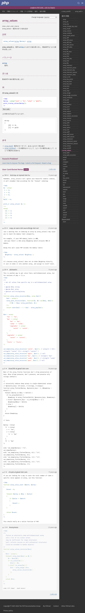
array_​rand (66, 109)
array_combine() (10, 148)
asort (64, 160)
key (64, 176)
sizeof (65, 208)
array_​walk (66, 153)
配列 (36, 11)
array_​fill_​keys (67, 51)
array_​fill (65, 49)
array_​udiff (66, 132)
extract (65, 171)
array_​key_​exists (68, 79)
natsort (65, 189)
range (64, 199)
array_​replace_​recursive (70, 116)
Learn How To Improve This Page (13, 163)
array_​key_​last (67, 84)
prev (64, 196)
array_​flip (66, 63)
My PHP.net (47, 606)
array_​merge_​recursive (70, 95)
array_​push (66, 107)
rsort (64, 203)
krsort (64, 180)
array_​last (66, 88)
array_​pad (66, 100)
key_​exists (66, 178)
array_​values (67, 150)
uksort (65, 215)
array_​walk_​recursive (69, 155)
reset (64, 201)
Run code (6, 109)
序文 (3, 11)
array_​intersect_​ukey (69, 74)
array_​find (66, 56)
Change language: (37, 17)
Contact (56, 606)
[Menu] (82, 3)
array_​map (66, 91)
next (64, 192)
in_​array (65, 173)
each (64, 222)
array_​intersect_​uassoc (70, 72)
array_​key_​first (67, 81)
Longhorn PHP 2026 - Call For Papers (42, 8)
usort (64, 217)
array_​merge (66, 93)
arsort (65, 157)
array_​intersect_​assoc (69, 68)
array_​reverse (67, 118)
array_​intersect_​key (69, 70)
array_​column (67, 31)
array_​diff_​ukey (67, 47)
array (17, 41)
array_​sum (66, 130)
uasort (65, 212)
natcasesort (66, 187)
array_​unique (67, 146)
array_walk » (79, 11)
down (8, 175)
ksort (64, 182)
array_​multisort (67, 97)
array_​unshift (67, 148)
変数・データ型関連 (26, 11)
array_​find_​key (67, 58)
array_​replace (67, 114)
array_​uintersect (68, 139)
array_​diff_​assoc (68, 40)
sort (64, 210)
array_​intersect (67, 65)
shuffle (65, 205)
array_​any (66, 24)
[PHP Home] (5, 3)
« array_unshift (65, 11)
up (3, 175)
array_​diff (66, 38)
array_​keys (66, 86)
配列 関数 (43, 11)
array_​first (66, 61)
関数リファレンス (12, 11)
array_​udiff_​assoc (68, 134)
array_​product (67, 104)
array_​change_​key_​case (70, 26)
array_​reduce (67, 111)
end (64, 169)
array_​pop (66, 102)
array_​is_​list (66, 77)
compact (65, 162)
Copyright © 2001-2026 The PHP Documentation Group (21, 606)
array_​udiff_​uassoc (68, 137)
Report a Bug (46, 163)
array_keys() (9, 146)
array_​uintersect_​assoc (70, 141)
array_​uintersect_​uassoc (70, 143)
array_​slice (66, 125)
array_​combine (67, 33)
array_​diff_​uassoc (68, 45)
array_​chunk (66, 28)
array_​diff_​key (67, 42)
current (65, 166)
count (64, 164)
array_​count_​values (69, 35)
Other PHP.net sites (67, 606)
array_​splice (66, 127)
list (64, 185)
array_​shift (66, 123)
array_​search (67, 120)
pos (64, 194)
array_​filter (66, 54)
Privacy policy (8, 611)
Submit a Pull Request (33, 163)
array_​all (65, 22)
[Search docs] (78, 3)
